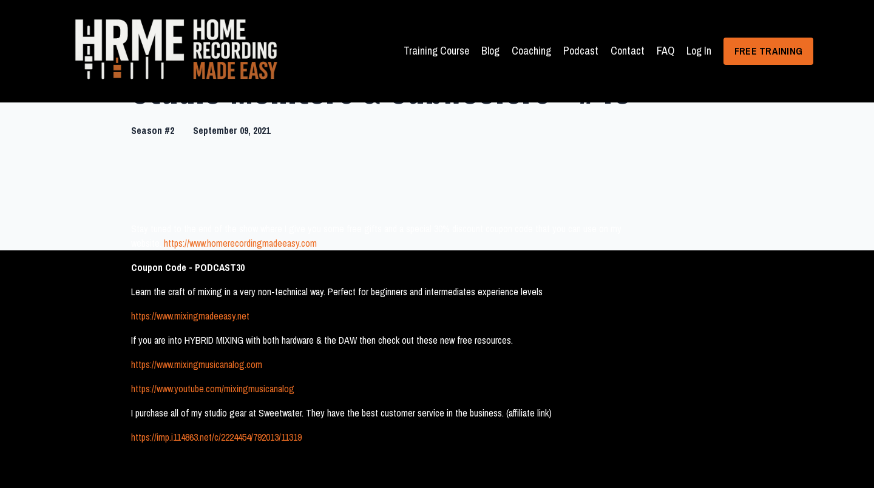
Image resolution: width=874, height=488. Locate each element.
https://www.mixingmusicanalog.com (196, 364)
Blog (490, 50)
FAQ (665, 50)
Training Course (436, 50)
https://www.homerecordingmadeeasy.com (240, 243)
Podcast (580, 50)
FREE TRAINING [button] (768, 51)
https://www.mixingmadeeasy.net (190, 316)
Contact (628, 50)
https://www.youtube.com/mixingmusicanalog (212, 388)
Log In (698, 50)
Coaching (531, 50)
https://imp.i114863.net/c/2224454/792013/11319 (216, 437)
